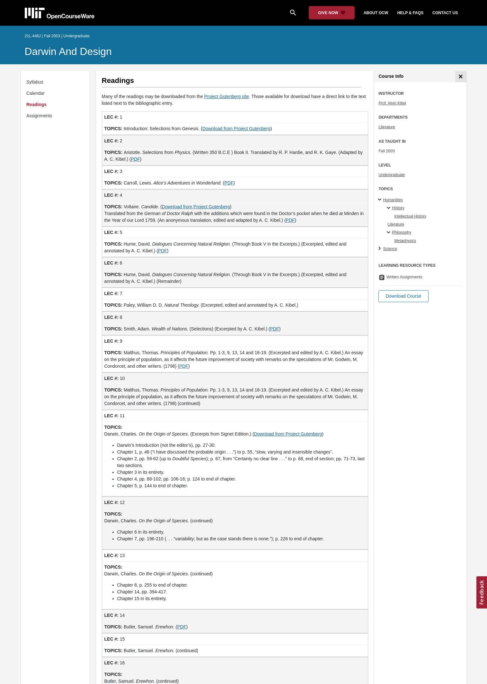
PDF (135, 159)
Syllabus (34, 82)
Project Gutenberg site (226, 96)
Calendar (35, 93)
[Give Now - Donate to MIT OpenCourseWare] (332, 13)
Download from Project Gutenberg (236, 128)
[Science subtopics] (380, 249)
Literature (386, 127)
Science (390, 249)
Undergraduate (391, 175)
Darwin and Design (68, 51)
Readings (36, 104)
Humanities (393, 200)
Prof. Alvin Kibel (392, 103)
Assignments (39, 115)
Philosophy (401, 232)
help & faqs (410, 13)
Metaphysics (405, 241)
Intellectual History (410, 216)
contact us (445, 13)
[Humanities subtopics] (380, 200)
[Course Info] (460, 76)
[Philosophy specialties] (389, 233)
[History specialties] (389, 208)
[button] (403, 296)
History (398, 208)
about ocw (376, 13)
